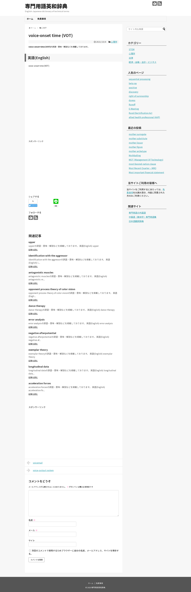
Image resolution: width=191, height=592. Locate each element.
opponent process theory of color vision (52, 289)
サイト (32, 540)
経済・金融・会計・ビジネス (142, 62)
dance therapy (37, 305)
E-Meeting (134, 108)
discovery (133, 91)
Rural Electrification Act (140, 113)
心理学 (114, 41)
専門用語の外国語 (137, 212)
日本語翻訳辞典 (136, 221)
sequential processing (139, 79)
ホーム (30, 18)
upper (32, 242)
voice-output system (40, 470)
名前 (32, 520)
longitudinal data (39, 366)
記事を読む (33, 249)
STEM (131, 49)
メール (33, 530)
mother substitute (138, 138)
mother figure (136, 146)
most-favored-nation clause (142, 163)
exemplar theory (38, 349)
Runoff (132, 104)
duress (132, 100)
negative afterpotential (42, 333)
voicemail (35, 463)
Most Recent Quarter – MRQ (142, 168)
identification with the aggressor (48, 255)
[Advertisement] (74, 106)
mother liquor (136, 142)
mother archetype (138, 151)
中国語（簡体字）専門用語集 (142, 217)
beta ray (133, 83)
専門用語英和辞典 (46, 6)
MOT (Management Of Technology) (146, 159)
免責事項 (41, 18)
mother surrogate (137, 134)
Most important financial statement (146, 172)
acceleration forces (40, 383)
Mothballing (135, 155)
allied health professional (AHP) (144, 117)
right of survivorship (139, 96)
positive (133, 87)
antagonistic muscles (41, 272)
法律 (131, 57)
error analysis (37, 319)
